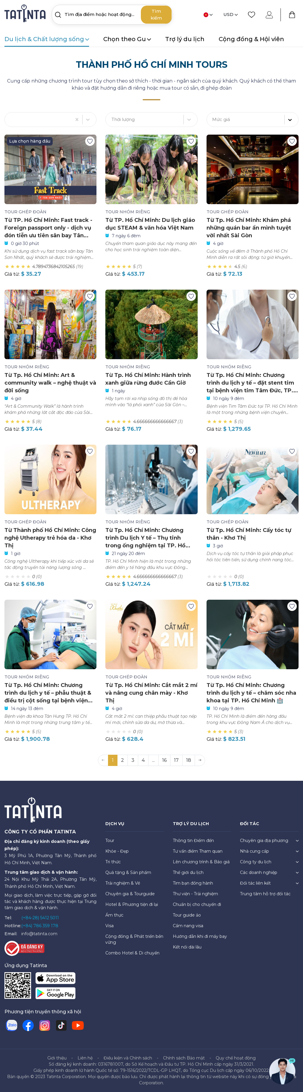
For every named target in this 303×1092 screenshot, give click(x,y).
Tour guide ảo (187, 915)
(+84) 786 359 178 (39, 925)
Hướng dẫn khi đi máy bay (200, 936)
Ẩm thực (114, 915)
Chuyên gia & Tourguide (130, 893)
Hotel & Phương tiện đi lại (131, 904)
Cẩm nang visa (188, 925)
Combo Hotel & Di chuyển (132, 953)
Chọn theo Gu (127, 39)
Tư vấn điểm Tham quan (198, 851)
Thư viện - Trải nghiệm (195, 893)
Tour (109, 840)
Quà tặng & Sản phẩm (128, 872)
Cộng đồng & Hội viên (251, 39)
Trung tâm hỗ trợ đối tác (265, 893)
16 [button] (164, 760)
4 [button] (143, 760)
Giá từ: (12, 274)
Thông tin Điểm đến (193, 840)
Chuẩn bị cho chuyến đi (197, 904)
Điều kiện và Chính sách (128, 1058)
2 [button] (122, 760)
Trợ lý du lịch (184, 39)
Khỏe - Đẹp (117, 851)
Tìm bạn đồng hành (193, 883)
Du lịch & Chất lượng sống (46, 39)
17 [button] (176, 760)
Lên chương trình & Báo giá (201, 861)
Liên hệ (85, 1058)
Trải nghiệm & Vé (122, 883)
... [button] (153, 760)
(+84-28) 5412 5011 (40, 917)
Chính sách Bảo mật (184, 1058)
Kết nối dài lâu (187, 947)
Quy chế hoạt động (236, 1058)
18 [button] (188, 760)
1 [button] (113, 760)
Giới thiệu (57, 1058)
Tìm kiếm (156, 14)
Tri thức (113, 861)
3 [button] (132, 760)
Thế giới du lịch (188, 872)
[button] (200, 760)
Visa (109, 925)
